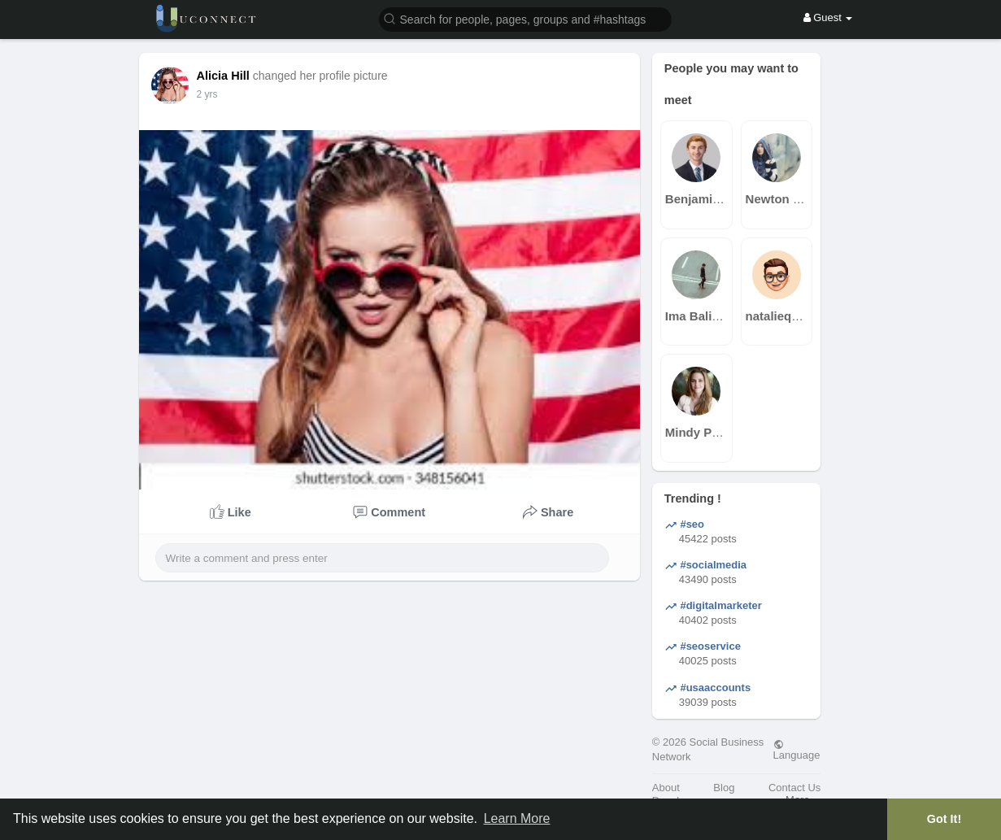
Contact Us (794, 787)
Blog (723, 787)
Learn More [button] (517, 818)
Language (796, 749)
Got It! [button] (944, 818)
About (666, 787)
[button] (525, 18)
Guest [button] (828, 17)
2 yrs (207, 94)
